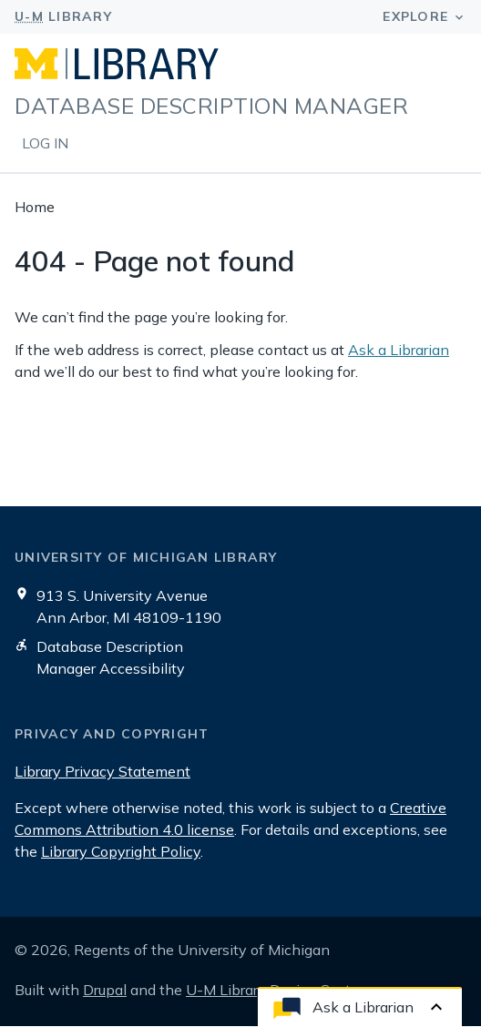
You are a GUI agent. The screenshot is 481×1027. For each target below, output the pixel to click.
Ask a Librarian (398, 350)
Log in (45, 143)
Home (35, 207)
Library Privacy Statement (102, 771)
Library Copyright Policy (120, 851)
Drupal (105, 990)
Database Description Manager (211, 104)
